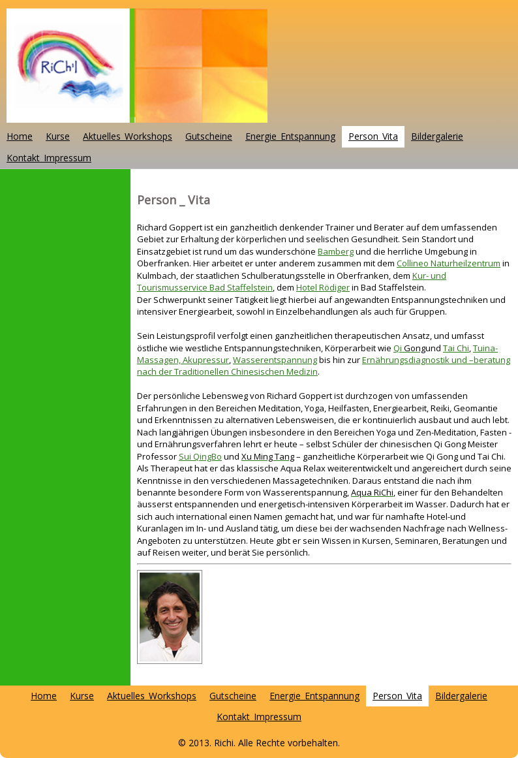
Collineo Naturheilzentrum (448, 263)
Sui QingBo (200, 456)
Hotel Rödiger (323, 287)
